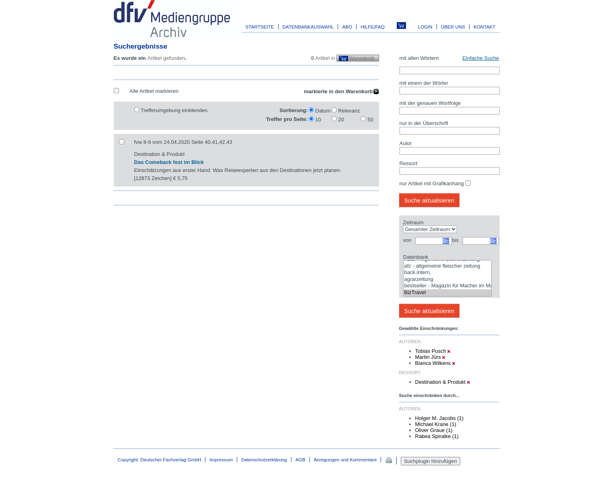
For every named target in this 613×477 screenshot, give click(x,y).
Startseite (260, 26)
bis (455, 240)
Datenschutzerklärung (264, 459)
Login (425, 26)
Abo (347, 26)
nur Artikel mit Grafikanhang (432, 183)
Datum (322, 111)
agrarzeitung (447, 279)
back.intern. (447, 272)
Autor (406, 143)
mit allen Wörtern (419, 58)
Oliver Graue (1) (434, 430)
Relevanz (349, 111)
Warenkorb (361, 58)
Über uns (453, 26)
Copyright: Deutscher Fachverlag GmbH (159, 459)
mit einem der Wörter (424, 83)
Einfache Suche (480, 58)
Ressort (409, 163)
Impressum (221, 459)
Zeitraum (413, 222)
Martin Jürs (430, 357)
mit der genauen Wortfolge (430, 103)
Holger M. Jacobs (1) (439, 418)
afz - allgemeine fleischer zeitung (447, 266)
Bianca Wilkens (435, 363)
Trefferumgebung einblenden (174, 110)
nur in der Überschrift (424, 123)
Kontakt (484, 26)
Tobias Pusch (433, 351)
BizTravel (447, 292)
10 (318, 120)
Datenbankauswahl (308, 26)
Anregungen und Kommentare (345, 459)
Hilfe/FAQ (373, 26)
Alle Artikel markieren (153, 91)
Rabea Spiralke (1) (437, 436)
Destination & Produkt (442, 382)
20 (341, 120)
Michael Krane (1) (436, 424)
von (407, 240)
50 (370, 120)
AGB (300, 459)
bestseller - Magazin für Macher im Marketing (447, 286)
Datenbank (415, 257)
